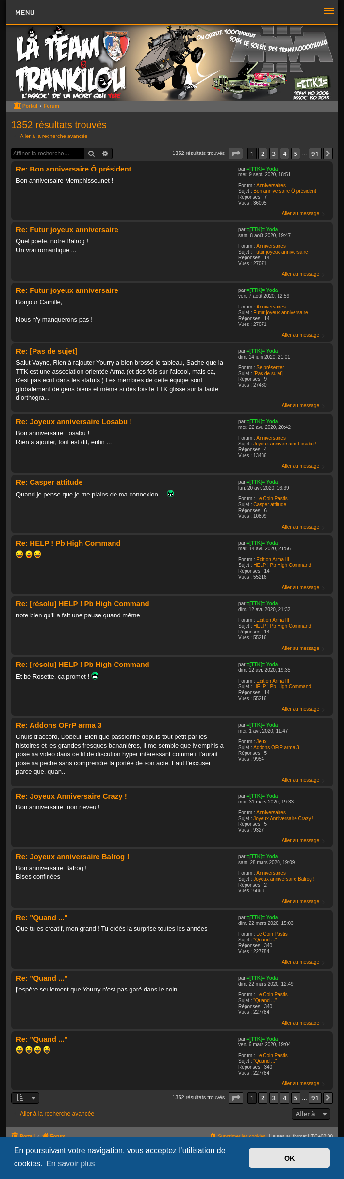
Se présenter (270, 367)
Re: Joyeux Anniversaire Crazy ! (71, 796)
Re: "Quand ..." (42, 917)
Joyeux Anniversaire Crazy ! (283, 818)
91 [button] (315, 153)
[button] (236, 153)
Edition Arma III (272, 559)
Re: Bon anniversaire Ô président (73, 169)
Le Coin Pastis (271, 498)
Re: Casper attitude (49, 482)
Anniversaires (271, 185)
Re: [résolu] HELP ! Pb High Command (82, 603)
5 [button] (295, 153)
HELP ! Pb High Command (282, 565)
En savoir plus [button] (70, 1164)
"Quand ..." (265, 939)
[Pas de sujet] (268, 373)
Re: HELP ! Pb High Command (68, 543)
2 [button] (262, 153)
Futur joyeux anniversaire (280, 252)
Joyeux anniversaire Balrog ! (283, 879)
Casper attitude (269, 504)
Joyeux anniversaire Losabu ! (284, 443)
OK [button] (289, 1158)
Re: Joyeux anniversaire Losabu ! (74, 421)
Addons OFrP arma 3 (276, 747)
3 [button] (274, 153)
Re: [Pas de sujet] (46, 351)
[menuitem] (237, 1136)
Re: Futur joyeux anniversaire (67, 229)
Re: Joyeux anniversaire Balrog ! (72, 857)
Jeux (261, 741)
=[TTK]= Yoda (262, 168)
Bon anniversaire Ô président (284, 191)
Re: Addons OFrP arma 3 (59, 725)
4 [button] (284, 153)
